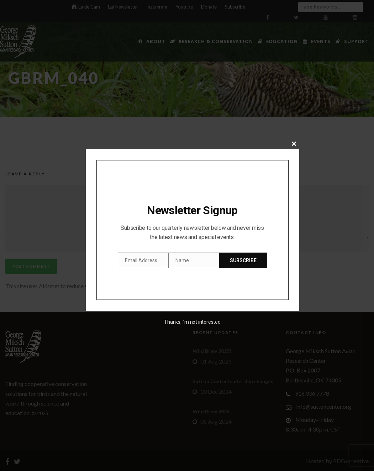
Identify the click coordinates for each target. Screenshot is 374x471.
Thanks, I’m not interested (192, 322)
